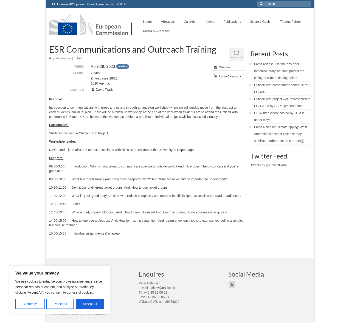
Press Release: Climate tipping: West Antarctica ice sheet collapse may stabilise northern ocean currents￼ (280, 134)
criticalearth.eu (63, 58)
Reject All (60, 304)
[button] (227, 76)
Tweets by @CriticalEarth (269, 165)
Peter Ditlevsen (149, 283)
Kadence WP (101, 314)
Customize (30, 304)
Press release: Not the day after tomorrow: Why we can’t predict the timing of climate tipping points (279, 71)
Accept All (90, 304)
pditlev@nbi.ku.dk (162, 288)
